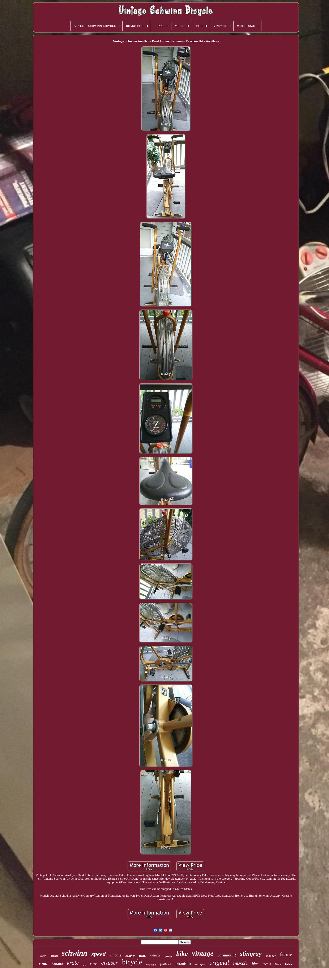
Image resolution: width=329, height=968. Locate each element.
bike (182, 953)
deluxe (155, 955)
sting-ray (271, 955)
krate (72, 963)
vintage (202, 953)
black (278, 964)
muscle (240, 963)
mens (142, 955)
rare (93, 963)
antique (200, 964)
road (43, 963)
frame (286, 954)
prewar (168, 956)
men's (267, 964)
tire (84, 965)
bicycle (132, 962)
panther (130, 955)
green (43, 955)
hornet (54, 955)
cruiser (109, 962)
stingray (251, 953)
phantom (183, 963)
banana (57, 964)
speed (98, 953)
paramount (227, 955)
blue (255, 964)
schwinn (74, 953)
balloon (289, 964)
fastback (165, 964)
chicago (151, 965)
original (219, 962)
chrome (115, 955)
